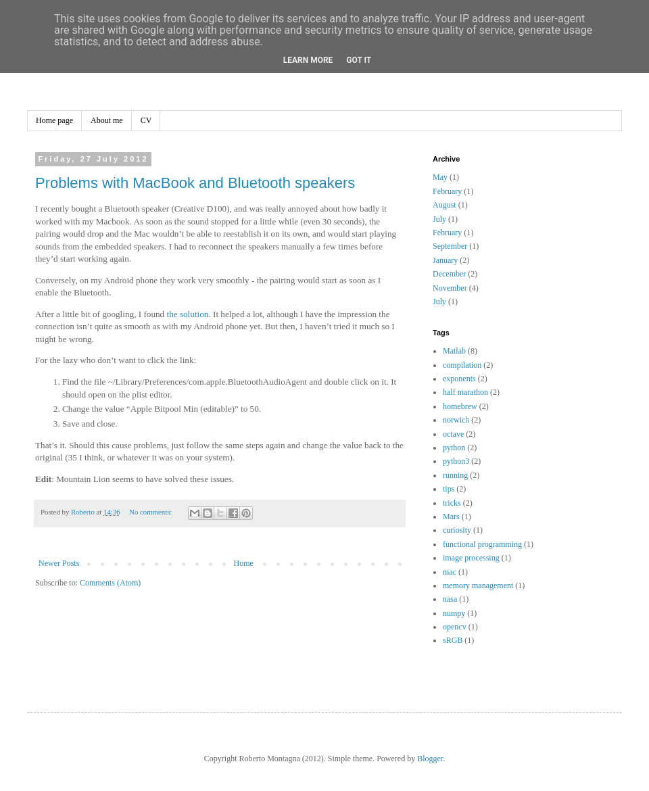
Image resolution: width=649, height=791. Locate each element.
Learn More (308, 60)
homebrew (460, 406)
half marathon (465, 392)
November (450, 288)
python (454, 447)
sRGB (452, 640)
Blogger (430, 758)
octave (453, 434)
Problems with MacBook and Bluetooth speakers (195, 182)
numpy (454, 613)
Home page (54, 120)
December (449, 274)
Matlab (454, 351)
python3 (456, 461)
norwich (456, 420)
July (439, 219)
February (447, 191)
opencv (454, 626)
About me (107, 120)
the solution (187, 314)
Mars (451, 516)
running (455, 475)
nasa (450, 599)
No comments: (151, 512)
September (450, 246)
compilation (462, 365)
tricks (452, 503)
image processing (471, 557)
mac (449, 572)
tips (448, 489)
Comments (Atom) (110, 583)
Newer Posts (59, 563)
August (444, 205)
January (445, 260)
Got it (358, 60)
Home (244, 563)
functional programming (482, 544)
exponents (459, 378)
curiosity (457, 530)
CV (146, 120)
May (440, 177)
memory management (478, 585)
